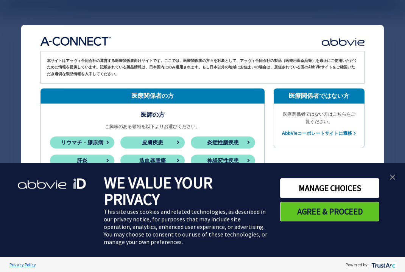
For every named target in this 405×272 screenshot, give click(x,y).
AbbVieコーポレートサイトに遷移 (317, 133)
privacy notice (132, 219)
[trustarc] (383, 264)
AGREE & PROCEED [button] (330, 211)
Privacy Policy (22, 264)
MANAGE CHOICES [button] (330, 188)
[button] (392, 176)
